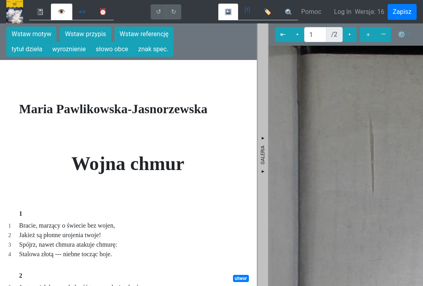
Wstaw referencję (144, 34)
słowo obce (112, 49)
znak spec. (153, 49)
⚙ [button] (402, 34)
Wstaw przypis (85, 34)
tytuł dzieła (27, 49)
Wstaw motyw (31, 34)
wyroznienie (69, 49)
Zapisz (402, 11)
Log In (342, 11)
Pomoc (311, 11)
